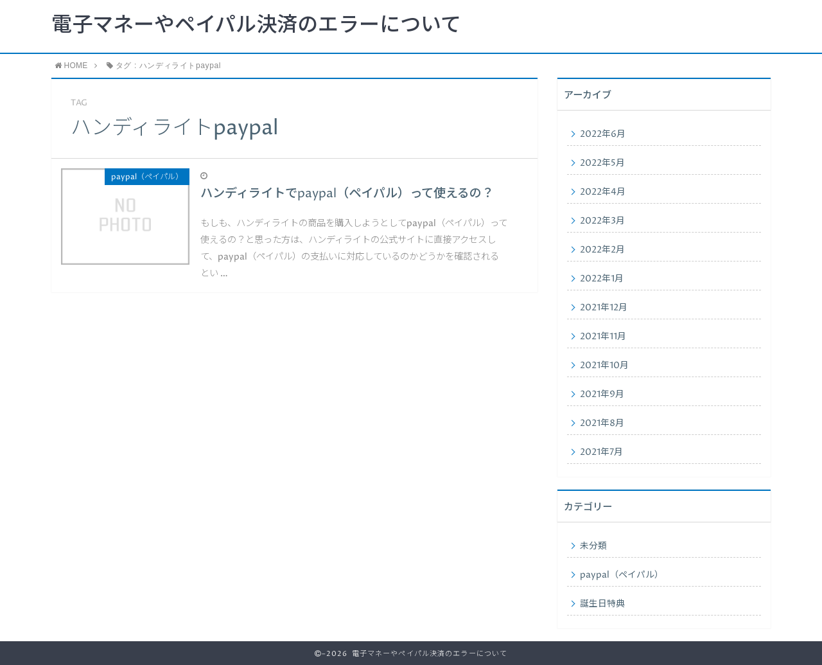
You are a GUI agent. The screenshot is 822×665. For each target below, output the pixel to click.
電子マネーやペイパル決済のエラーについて (256, 26)
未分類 (593, 546)
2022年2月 (602, 250)
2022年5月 (602, 163)
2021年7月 (601, 452)
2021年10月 (604, 365)
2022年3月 (602, 221)
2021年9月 (602, 394)
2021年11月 (603, 336)
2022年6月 (602, 134)
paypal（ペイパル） (621, 575)
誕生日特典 (602, 604)
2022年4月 (602, 192)
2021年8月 (602, 423)
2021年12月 (603, 308)
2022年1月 (602, 279)
